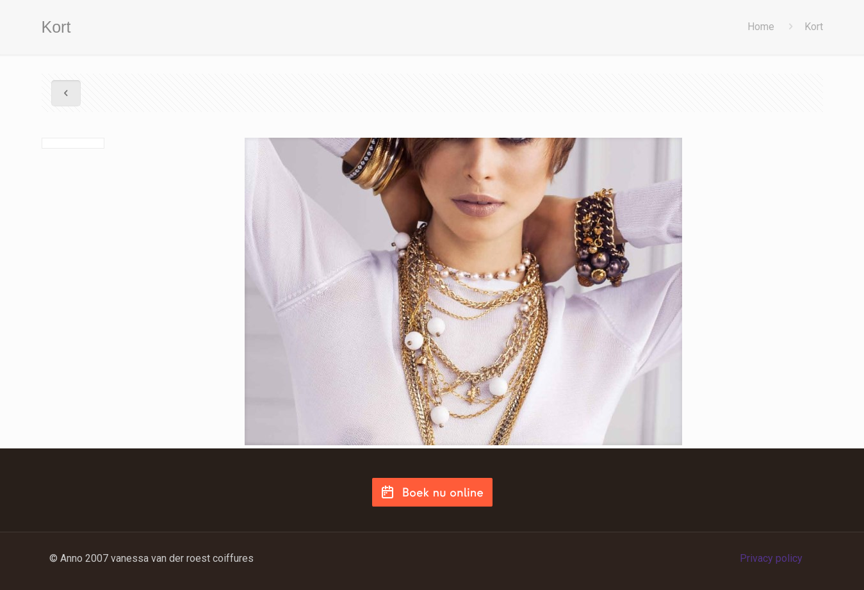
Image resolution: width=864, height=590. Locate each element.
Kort (813, 26)
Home (760, 26)
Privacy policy (771, 558)
